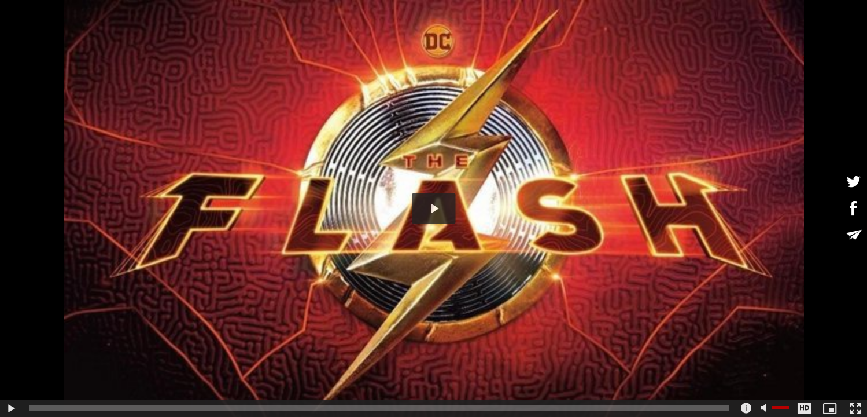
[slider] (379, 408)
